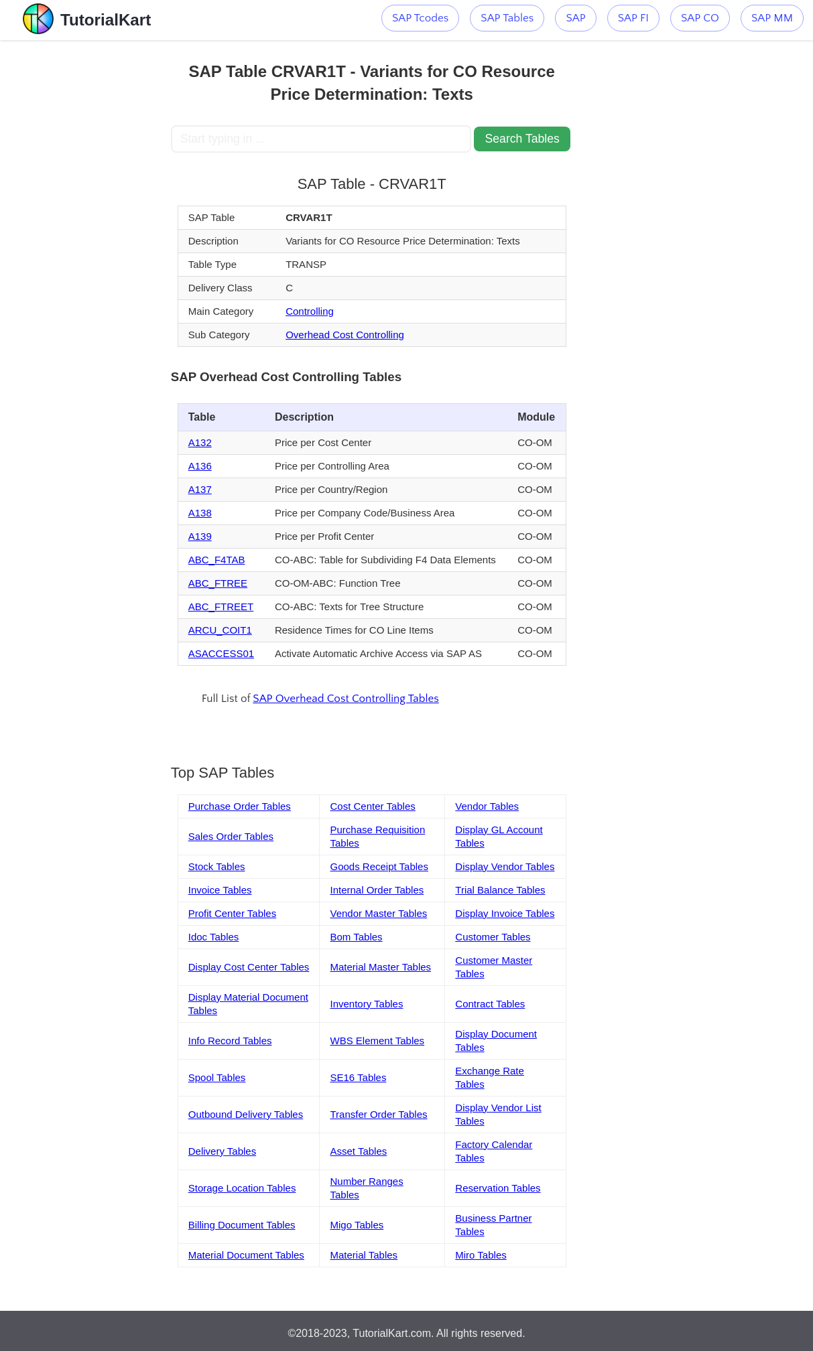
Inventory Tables (366, 1003)
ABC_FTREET (221, 606)
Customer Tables (492, 936)
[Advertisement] (85, 241)
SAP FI (633, 18)
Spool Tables (217, 1077)
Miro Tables (480, 1255)
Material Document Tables (246, 1255)
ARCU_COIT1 (220, 630)
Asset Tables (358, 1151)
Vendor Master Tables (378, 913)
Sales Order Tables (230, 836)
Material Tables (363, 1255)
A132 (200, 442)
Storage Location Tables (242, 1188)
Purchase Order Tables (239, 806)
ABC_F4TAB (216, 559)
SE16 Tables (358, 1077)
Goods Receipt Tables (379, 866)
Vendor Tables (487, 806)
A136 (200, 466)
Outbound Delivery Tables (246, 1114)
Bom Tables (356, 936)
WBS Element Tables (377, 1040)
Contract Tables (490, 1003)
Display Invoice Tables (504, 913)
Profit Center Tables (232, 913)
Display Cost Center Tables (249, 967)
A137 (200, 489)
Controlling (310, 311)
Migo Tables (356, 1224)
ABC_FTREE (217, 583)
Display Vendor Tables (504, 866)
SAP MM (772, 18)
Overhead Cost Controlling (345, 334)
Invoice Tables (220, 890)
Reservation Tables (497, 1188)
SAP (575, 18)
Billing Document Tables (242, 1224)
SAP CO (700, 18)
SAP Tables (507, 18)
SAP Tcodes (420, 18)
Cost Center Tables (372, 806)
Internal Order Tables (377, 890)
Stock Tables (216, 866)
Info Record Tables (230, 1040)
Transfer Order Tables (378, 1114)
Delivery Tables (222, 1151)
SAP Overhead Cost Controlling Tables (346, 699)
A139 (200, 536)
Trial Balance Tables (500, 890)
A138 (200, 512)
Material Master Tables (380, 967)
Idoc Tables (213, 936)
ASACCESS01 (221, 653)
